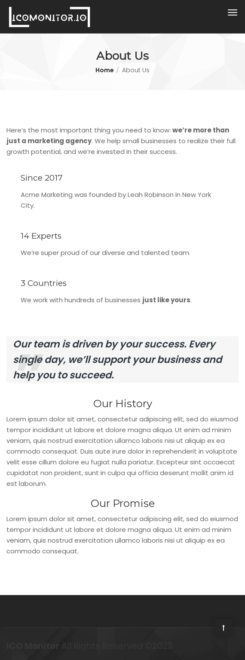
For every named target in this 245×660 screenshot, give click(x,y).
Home (104, 70)
